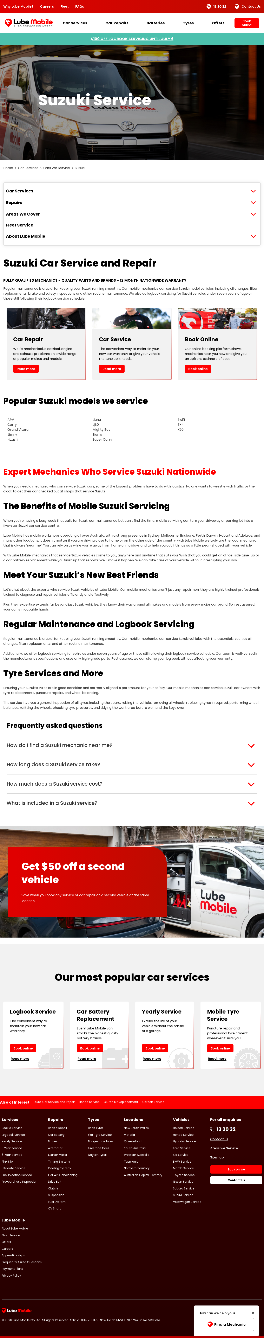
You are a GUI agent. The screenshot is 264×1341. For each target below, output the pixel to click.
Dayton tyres (97, 1158)
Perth (200, 535)
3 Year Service (12, 1151)
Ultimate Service (13, 1171)
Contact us (219, 1142)
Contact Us (248, 6)
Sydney (154, 535)
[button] (132, 745)
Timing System (59, 1164)
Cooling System (59, 1171)
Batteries (156, 23)
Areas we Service (224, 1151)
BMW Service (182, 1164)
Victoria (129, 1138)
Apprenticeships (13, 1258)
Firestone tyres (98, 1151)
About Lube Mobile (25, 236)
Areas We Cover (23, 214)
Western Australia (136, 1158)
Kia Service (181, 1158)
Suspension (56, 1198)
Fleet (64, 6)
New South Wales (136, 1131)
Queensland (132, 1144)
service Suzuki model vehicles (190, 288)
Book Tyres (96, 1131)
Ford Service (182, 1151)
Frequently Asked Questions (22, 1265)
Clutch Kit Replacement (121, 1105)
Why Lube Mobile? (18, 6)
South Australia (135, 1151)
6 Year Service (12, 1158)
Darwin (212, 535)
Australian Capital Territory (143, 1178)
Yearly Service (12, 1144)
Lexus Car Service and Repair (54, 1105)
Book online (198, 368)
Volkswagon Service (187, 1205)
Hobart (225, 535)
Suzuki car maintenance (98, 520)
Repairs (14, 202)
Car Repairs (116, 23)
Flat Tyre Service (100, 1138)
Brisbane (187, 535)
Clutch (53, 1191)
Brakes (52, 1144)
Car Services (75, 23)
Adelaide (245, 535)
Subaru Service (183, 1191)
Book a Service (12, 1131)
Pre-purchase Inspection (19, 1184)
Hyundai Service (184, 1144)
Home (8, 168)
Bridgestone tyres (100, 1144)
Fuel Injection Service (17, 1178)
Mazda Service (183, 1171)
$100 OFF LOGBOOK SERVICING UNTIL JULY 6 (132, 38)
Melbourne (170, 535)
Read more (26, 368)
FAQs (79, 6)
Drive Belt (54, 1184)
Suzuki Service (183, 1198)
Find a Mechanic (226, 1324)
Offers (218, 23)
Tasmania (131, 1164)
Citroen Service (153, 1105)
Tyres (188, 23)
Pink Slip (7, 1164)
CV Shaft (54, 1211)
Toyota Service (184, 1178)
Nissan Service (183, 1184)
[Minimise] (253, 1313)
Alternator (55, 1151)
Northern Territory (137, 1171)
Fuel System (57, 1205)
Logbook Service (13, 1138)
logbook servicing (161, 293)
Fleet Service (19, 225)
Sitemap (217, 1160)
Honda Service (89, 1105)
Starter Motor (57, 1158)
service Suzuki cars (79, 486)
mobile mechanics (143, 638)
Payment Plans (12, 1272)
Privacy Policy (11, 1278)
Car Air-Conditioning (63, 1178)
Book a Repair (57, 1131)
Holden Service (183, 1131)
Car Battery (56, 1138)
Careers (47, 6)
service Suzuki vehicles (76, 589)
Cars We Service (56, 168)
